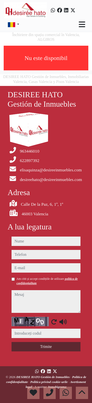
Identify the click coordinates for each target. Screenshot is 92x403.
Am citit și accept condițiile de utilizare (47, 281)
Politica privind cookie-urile (49, 382)
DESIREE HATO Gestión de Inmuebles (43, 377)
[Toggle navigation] (82, 24)
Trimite (46, 346)
